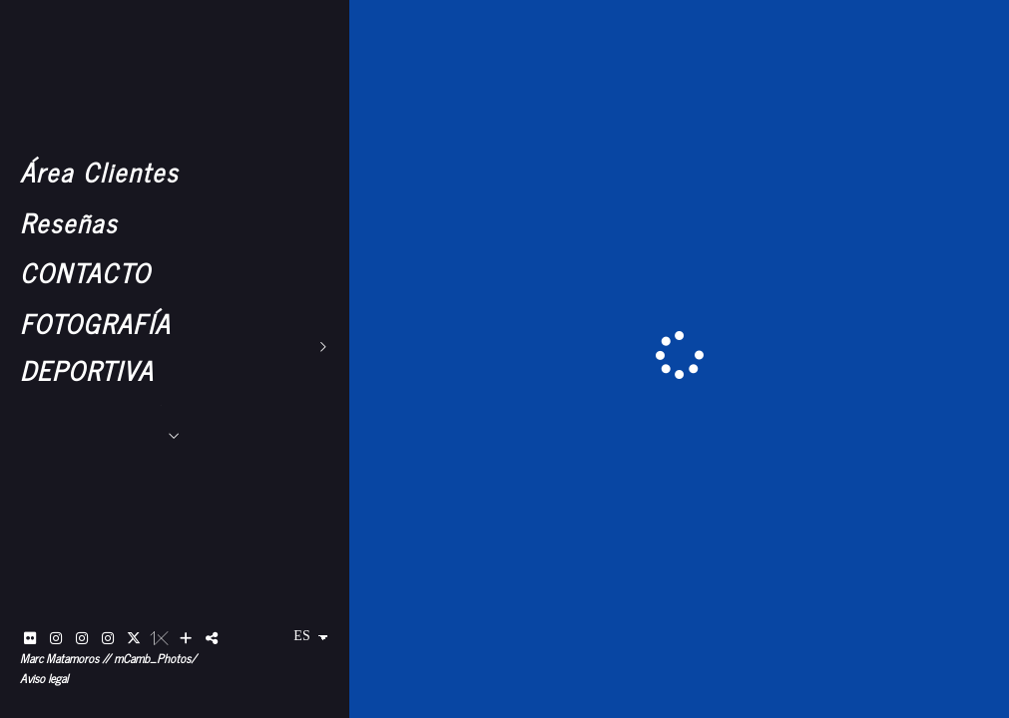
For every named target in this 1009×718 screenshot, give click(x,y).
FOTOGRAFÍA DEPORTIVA (95, 346)
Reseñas (69, 221)
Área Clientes (99, 171)
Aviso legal (44, 678)
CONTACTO (85, 271)
